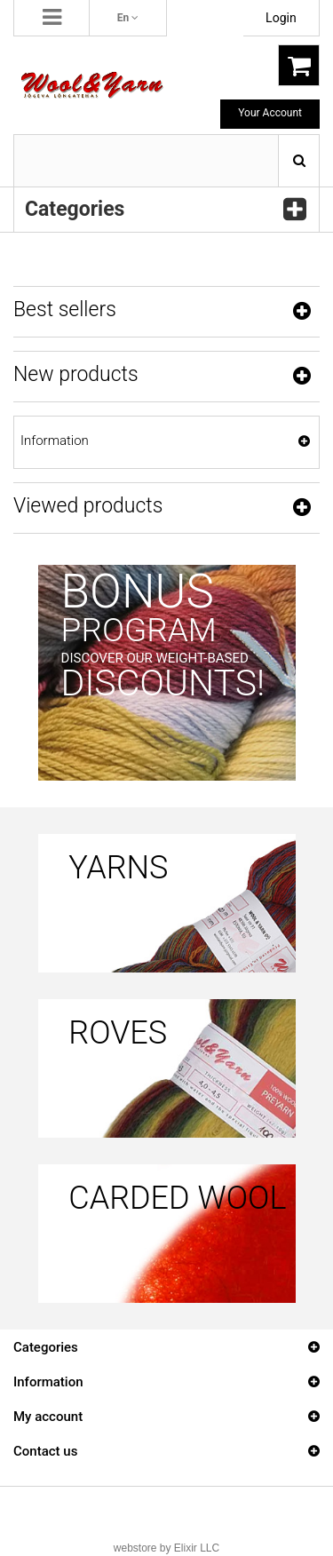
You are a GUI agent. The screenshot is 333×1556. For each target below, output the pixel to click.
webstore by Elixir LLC (166, 1548)
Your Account (270, 113)
